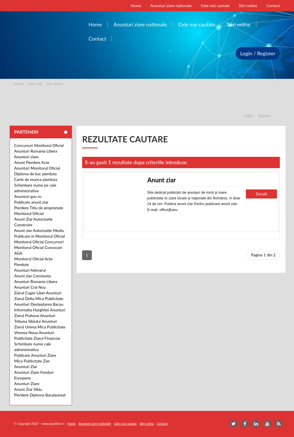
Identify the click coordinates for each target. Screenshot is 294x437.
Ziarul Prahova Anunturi (34, 315)
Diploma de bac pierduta (35, 173)
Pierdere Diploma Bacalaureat (40, 394)
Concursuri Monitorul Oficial (39, 145)
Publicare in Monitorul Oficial (39, 236)
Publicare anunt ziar (31, 202)
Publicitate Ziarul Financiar (37, 338)
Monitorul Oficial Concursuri (39, 241)
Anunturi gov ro (27, 196)
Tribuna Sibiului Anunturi (35, 321)
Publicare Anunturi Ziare (35, 355)
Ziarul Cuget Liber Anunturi (37, 292)
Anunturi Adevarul (30, 270)
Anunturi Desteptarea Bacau (38, 304)
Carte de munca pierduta (35, 179)
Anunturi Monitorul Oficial (37, 168)
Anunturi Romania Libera (35, 151)
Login (249, 115)
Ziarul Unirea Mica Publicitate (39, 326)
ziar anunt (55, 83)
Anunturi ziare (26, 156)
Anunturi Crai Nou (30, 287)
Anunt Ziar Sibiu (28, 389)
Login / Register (257, 53)
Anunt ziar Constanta (32, 275)
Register (264, 115)
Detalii (261, 193)
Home (19, 83)
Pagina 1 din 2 (263, 254)
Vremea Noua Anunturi (34, 332)
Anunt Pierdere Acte (31, 162)
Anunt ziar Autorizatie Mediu (39, 230)
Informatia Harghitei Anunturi (39, 309)
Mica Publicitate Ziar (32, 360)
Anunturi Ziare (26, 383)
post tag (35, 83)
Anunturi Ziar (25, 366)
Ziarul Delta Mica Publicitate (38, 298)
